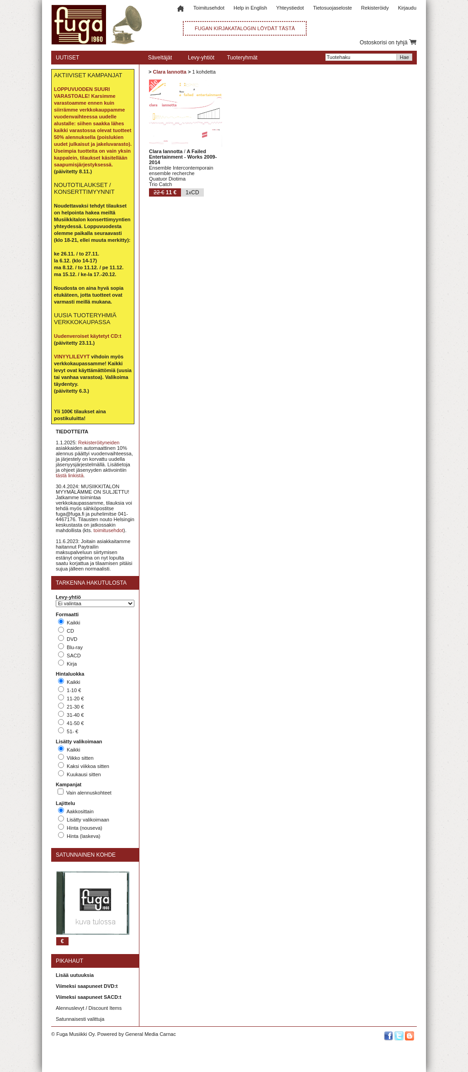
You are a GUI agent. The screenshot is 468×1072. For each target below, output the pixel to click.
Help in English (250, 8)
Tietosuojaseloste (332, 8)
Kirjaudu (407, 8)
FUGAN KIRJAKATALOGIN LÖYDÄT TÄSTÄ (245, 28)
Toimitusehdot (208, 8)
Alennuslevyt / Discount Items (89, 1008)
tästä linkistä (70, 475)
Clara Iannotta (169, 72)
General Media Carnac (150, 1034)
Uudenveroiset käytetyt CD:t (87, 336)
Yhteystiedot (290, 8)
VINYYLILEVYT (72, 356)
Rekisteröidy (375, 8)
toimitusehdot (108, 530)
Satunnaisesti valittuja (80, 1019)
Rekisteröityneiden (99, 442)
